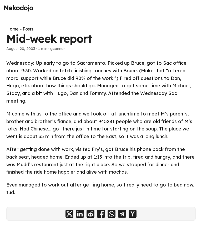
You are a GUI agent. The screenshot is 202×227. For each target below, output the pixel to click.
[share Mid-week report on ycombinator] (133, 214)
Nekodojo (18, 8)
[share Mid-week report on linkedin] (80, 214)
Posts (28, 29)
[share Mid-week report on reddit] (90, 214)
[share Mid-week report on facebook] (101, 214)
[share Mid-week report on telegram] (122, 214)
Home (12, 29)
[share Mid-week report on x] (69, 214)
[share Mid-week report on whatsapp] (111, 214)
